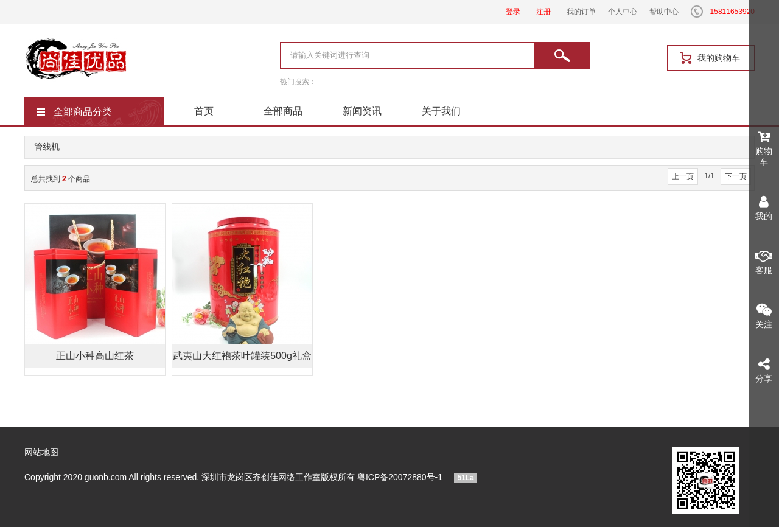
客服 (764, 262)
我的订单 (581, 11)
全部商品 (283, 111)
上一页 (683, 176)
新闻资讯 (362, 111)
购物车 (764, 148)
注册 (543, 11)
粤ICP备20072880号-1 (399, 477)
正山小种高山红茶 (95, 356)
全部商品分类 (83, 111)
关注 (764, 316)
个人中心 (622, 11)
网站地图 (41, 452)
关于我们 (441, 111)
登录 (513, 11)
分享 (764, 370)
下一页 (736, 176)
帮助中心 (664, 11)
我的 (764, 208)
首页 (204, 111)
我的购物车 (718, 58)
